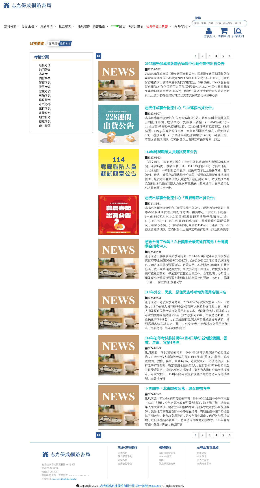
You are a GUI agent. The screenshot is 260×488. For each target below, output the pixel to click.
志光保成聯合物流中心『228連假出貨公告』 (180, 108)
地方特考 (45, 117)
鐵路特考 (45, 99)
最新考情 (57, 43)
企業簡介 (201, 452)
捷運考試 (45, 121)
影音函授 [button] (28, 26)
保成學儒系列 (125, 456)
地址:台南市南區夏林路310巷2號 (58, 464)
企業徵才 (201, 456)
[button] (159, 26)
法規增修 (84, 26)
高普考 (43, 73)
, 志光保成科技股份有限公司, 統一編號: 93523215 (130, 485)
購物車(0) (224, 33)
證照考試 (45, 86)
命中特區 (45, 125)
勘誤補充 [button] (65, 26)
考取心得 (45, 104)
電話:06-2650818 (50, 468)
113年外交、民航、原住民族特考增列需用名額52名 (185, 292)
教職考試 (45, 91)
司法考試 (45, 95)
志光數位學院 (125, 463)
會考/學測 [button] (181, 26)
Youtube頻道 (165, 456)
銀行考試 (45, 108)
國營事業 (45, 78)
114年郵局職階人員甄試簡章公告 (171, 152)
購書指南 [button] (99, 26)
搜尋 (198, 17)
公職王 (162, 460)
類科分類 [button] (10, 26)
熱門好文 (45, 69)
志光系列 (122, 452)
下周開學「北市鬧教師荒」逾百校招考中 (177, 388)
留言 (118, 26)
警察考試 (45, 82)
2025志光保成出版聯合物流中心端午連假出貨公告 (184, 64)
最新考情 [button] (46, 26)
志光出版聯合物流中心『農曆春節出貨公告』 (181, 198)
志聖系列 (122, 460)
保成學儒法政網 (167, 463)
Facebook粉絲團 (167, 452)
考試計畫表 (135, 26)
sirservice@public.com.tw (64, 479)
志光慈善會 (203, 460)
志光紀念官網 (204, 463)
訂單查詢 (238, 33)
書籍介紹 (45, 112)
